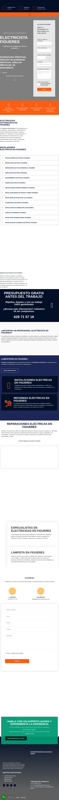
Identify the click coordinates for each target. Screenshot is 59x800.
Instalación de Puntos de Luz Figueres (18, 197)
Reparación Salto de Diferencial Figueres (20, 168)
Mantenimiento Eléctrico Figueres (17, 178)
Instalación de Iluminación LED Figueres (19, 207)
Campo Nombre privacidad (44, 55)
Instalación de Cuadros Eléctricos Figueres (21, 222)
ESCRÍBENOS (41, 597)
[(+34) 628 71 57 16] (4, 8)
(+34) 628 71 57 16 (11, 7)
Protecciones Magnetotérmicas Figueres (20, 187)
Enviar (44, 89)
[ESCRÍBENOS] (40, 591)
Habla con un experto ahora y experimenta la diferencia (29, 722)
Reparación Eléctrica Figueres (16, 163)
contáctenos (26, 7)
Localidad (40, 62)
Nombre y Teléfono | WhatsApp (42, 40)
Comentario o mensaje (43, 69)
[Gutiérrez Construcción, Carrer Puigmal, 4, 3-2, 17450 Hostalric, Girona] (43, 767)
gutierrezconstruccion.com (9, 33)
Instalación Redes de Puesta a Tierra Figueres (21, 192)
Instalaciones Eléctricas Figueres (17, 158)
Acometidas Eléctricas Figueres (16, 202)
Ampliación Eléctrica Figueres (16, 173)
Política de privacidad (17, 653)
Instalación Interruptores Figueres (18, 217)
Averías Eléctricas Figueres (15, 183)
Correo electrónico (42, 48)
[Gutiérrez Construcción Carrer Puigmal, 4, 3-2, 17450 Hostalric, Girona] (29, 688)
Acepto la (45, 84)
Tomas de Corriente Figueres (15, 212)
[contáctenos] (21, 8)
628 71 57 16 (24, 317)
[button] (29, 14)
